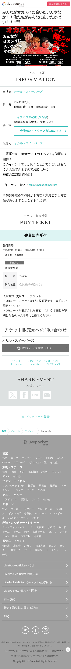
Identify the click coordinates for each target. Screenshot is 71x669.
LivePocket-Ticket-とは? (19, 565)
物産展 (6, 545)
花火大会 (40, 545)
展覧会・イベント (13, 541)
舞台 (4, 471)
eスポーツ (40, 513)
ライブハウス (53, 364)
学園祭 (39, 550)
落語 (21, 471)
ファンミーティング (13, 485)
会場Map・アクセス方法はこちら (41, 130)
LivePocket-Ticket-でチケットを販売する (28, 582)
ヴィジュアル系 (38, 462)
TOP (4, 431)
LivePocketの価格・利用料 (20, 590)
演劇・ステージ (12, 467)
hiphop (50, 457)
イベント (16, 360)
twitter (13, 395)
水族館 (51, 527)
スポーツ (8, 504)
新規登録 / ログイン (59, 4)
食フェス (16, 550)
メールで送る (47, 395)
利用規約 (9, 599)
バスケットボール (18, 517)
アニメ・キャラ (12, 494)
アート (28, 550)
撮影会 (53, 485)
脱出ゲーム (39, 531)
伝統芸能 (33, 471)
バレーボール (45, 508)
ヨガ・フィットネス (13, 527)
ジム (30, 527)
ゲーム (17, 531)
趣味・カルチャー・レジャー (20, 522)
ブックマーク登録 (37, 416)
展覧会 (42, 485)
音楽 (5, 453)
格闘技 (28, 513)
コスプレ (25, 536)
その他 (54, 462)
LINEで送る (35, 395)
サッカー (16, 508)
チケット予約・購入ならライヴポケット (13, 4)
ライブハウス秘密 (25, 117)
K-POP (6, 462)
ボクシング (14, 513)
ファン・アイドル (13, 481)
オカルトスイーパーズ (28, 91)
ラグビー (29, 508)
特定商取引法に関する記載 (21, 607)
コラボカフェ (9, 499)
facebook (24, 395)
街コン (52, 545)
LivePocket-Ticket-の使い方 (21, 574)
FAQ (6, 616)
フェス (39, 457)
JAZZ (60, 457)
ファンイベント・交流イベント (43, 360)
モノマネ (57, 471)
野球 (4, 508)
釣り (26, 531)
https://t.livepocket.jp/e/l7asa (43, 185)
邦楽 (4, 457)
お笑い (45, 471)
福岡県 (43, 117)
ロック (14, 457)
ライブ (19, 490)
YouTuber (35, 364)
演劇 (13, 471)
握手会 (31, 485)
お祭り (28, 545)
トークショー (17, 364)
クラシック (19, 462)
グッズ (30, 490)
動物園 (40, 527)
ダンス (6, 476)
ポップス (27, 457)
